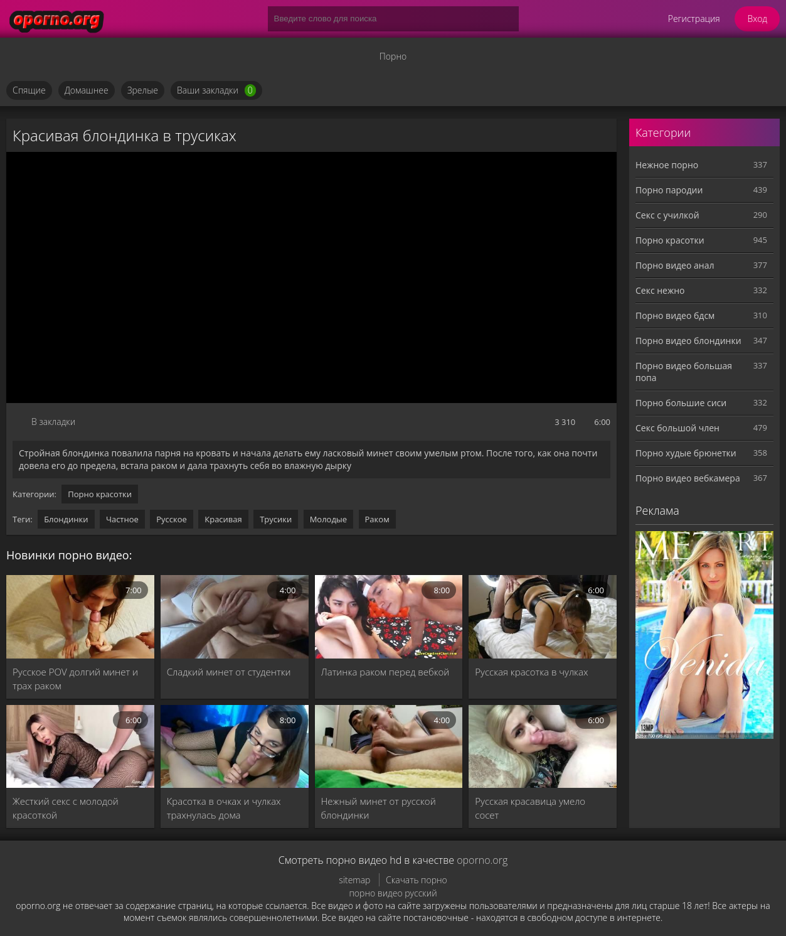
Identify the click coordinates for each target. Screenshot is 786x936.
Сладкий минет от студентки (229, 671)
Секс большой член (677, 428)
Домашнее (87, 90)
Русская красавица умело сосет (530, 808)
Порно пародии (669, 190)
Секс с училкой (667, 215)
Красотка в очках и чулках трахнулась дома (224, 808)
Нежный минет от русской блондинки (378, 808)
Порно (393, 56)
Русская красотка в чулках (531, 671)
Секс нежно (660, 290)
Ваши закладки (216, 90)
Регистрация (694, 18)
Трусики (276, 519)
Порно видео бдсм (674, 315)
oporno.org (482, 860)
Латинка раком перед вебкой (385, 671)
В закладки (53, 422)
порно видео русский (393, 893)
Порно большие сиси (680, 403)
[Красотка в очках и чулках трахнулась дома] (235, 746)
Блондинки (66, 519)
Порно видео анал (674, 265)
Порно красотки (100, 494)
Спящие (29, 90)
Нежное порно (666, 165)
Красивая (223, 519)
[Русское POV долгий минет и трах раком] (80, 617)
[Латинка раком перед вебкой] (389, 617)
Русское (171, 519)
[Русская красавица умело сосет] (543, 746)
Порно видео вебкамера (687, 478)
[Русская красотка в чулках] (543, 617)
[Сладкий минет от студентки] (235, 617)
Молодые (329, 519)
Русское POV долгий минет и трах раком (75, 678)
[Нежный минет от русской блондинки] (389, 746)
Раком (377, 519)
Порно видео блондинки (688, 341)
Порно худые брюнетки (685, 453)
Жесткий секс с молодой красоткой (66, 808)
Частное (122, 519)
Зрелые (142, 90)
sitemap (354, 880)
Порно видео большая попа (683, 372)
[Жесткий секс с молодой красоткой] (80, 746)
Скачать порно (416, 880)
